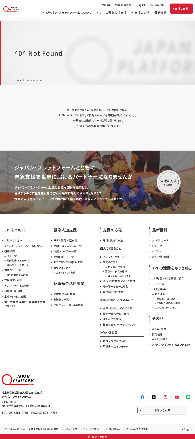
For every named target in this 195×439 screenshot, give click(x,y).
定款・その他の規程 (15, 296)
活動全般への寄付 (115, 267)
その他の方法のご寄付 (116, 286)
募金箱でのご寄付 (113, 292)
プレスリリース (160, 240)
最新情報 (158, 15)
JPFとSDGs (159, 289)
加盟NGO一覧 (12, 270)
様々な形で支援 (112, 319)
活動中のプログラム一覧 (68, 246)
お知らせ (157, 246)
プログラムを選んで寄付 (118, 275)
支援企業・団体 (13, 280)
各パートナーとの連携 (17, 285)
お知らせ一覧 (61, 299)
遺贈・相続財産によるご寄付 (119, 281)
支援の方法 (139, 15)
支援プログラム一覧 (65, 251)
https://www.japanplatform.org (97, 125)
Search (157, 7)
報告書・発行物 (13, 291)
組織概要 (9, 251)
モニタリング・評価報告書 (68, 262)
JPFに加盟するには (17, 275)
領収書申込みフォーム (115, 346)
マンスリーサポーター (115, 257)
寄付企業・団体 (161, 257)
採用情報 (104, 7)
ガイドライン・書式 (66, 272)
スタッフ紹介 (161, 339)
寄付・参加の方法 (113, 240)
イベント (156, 251)
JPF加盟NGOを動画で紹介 (168, 278)
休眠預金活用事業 (64, 294)
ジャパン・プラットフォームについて (66, 15)
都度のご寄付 (110, 262)
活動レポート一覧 (64, 257)
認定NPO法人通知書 (137, 429)
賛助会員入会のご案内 (116, 314)
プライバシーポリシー (14, 429)
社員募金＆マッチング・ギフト (119, 324)
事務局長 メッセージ (18, 264)
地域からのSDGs (166, 298)
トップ (17, 80)
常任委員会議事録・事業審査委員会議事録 (25, 304)
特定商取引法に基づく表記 (44, 429)
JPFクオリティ (62, 267)
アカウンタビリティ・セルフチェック (171, 344)
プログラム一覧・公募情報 (68, 305)
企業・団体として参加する (117, 308)
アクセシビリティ (91, 429)
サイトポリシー (113, 429)
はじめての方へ (13, 240)
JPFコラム (158, 284)
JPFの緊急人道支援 (110, 15)
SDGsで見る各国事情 (168, 303)
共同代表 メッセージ (18, 260)
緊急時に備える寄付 (116, 271)
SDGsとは (160, 294)
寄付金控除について (114, 341)
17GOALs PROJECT (166, 307)
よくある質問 (159, 329)
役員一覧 (12, 256)
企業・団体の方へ (121, 7)
